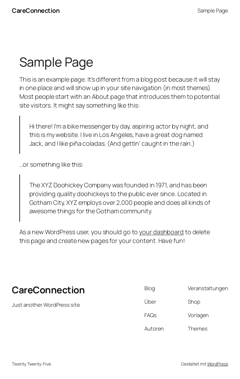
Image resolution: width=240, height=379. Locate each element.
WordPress (217, 364)
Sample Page (213, 10)
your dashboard (161, 232)
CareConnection (35, 10)
